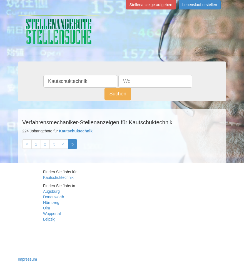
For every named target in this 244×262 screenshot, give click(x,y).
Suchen (117, 94)
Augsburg (51, 191)
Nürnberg (51, 202)
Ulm (46, 208)
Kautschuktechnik (58, 177)
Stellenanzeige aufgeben (151, 5)
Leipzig (49, 219)
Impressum (27, 259)
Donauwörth (53, 197)
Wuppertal (52, 213)
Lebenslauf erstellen (199, 5)
